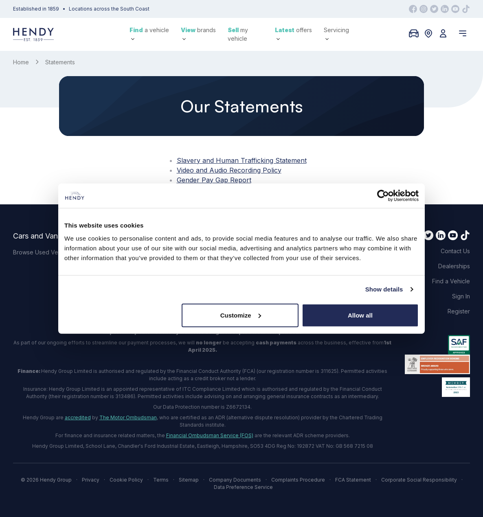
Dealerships (454, 266)
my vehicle (238, 34)
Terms (161, 480)
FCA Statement (353, 480)
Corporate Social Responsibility (419, 480)
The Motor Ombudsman (128, 417)
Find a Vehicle (451, 281)
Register (459, 311)
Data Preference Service (243, 487)
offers (293, 33)
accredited (78, 417)
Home (21, 62)
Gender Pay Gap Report (214, 180)
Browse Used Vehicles (43, 252)
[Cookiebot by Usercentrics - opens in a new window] (383, 196)
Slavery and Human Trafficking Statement (242, 160)
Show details (384, 289)
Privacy (90, 480)
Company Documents (235, 480)
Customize (240, 314)
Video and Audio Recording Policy (229, 170)
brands (198, 33)
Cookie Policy (126, 480)
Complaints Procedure (298, 480)
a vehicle (149, 33)
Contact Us (455, 251)
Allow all (360, 314)
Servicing (336, 33)
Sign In (461, 296)
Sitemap (189, 480)
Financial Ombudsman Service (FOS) (209, 435)
